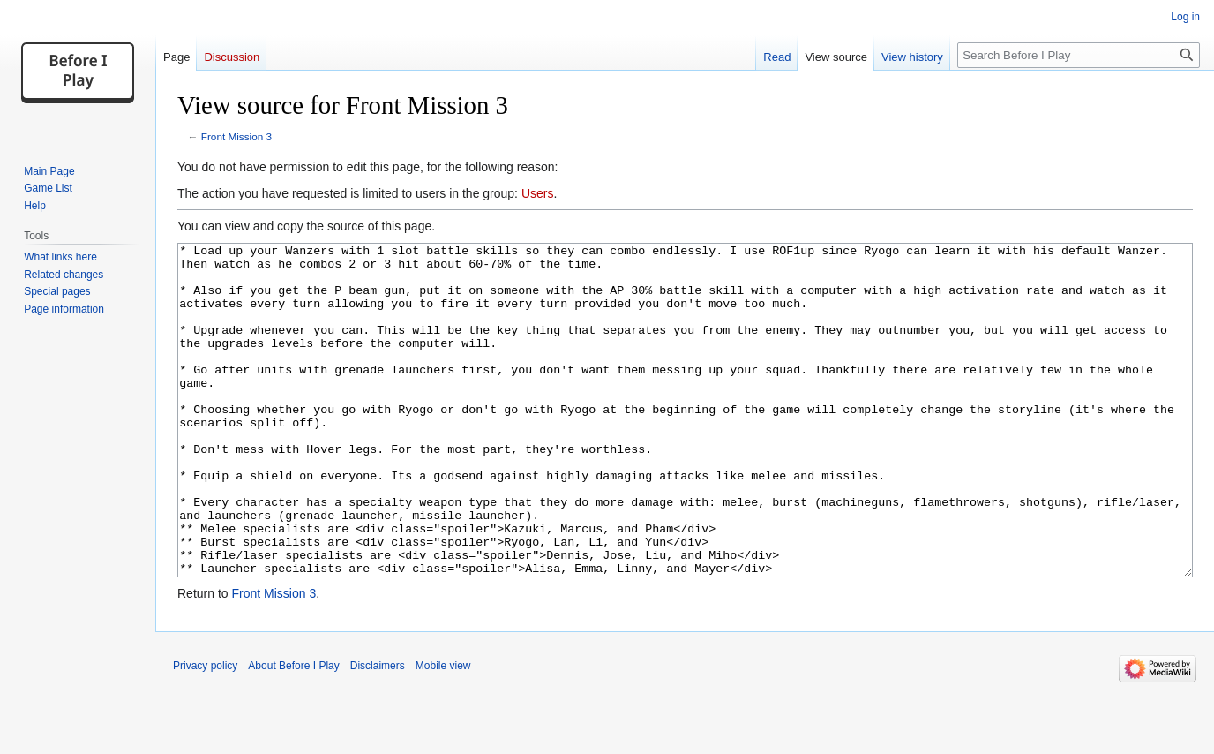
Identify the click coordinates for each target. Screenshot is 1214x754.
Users (537, 193)
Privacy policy (205, 732)
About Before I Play (293, 732)
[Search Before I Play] (1078, 55)
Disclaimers (377, 732)
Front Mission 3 (236, 136)
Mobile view (443, 732)
